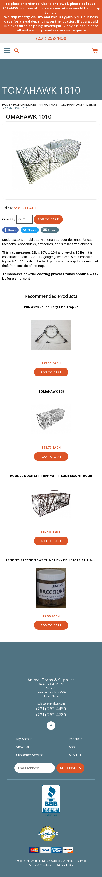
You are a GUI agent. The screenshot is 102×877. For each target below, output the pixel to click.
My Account (25, 739)
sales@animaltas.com (51, 704)
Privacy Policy (65, 865)
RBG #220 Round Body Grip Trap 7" (51, 307)
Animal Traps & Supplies (51, 59)
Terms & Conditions (41, 865)
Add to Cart (51, 372)
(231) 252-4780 (51, 715)
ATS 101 (75, 754)
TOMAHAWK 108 (51, 391)
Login (85, 50)
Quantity (9, 219)
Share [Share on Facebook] (10, 230)
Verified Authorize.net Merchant (48, 833)
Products (76, 739)
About (73, 746)
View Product (51, 335)
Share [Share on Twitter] (30, 230)
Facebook (51, 725)
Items (95, 50)
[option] (51, 160)
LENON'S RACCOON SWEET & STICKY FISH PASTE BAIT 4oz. (51, 560)
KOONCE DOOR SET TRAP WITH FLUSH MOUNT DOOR (51, 476)
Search (17, 50)
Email (50, 230)
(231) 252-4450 (51, 38)
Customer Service (29, 754)
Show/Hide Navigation (7, 50)
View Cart (23, 746)
